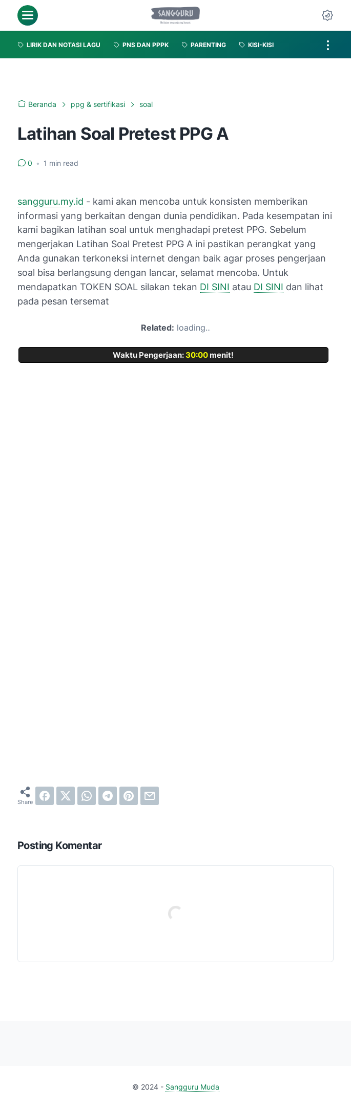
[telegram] (107, 796)
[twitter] (65, 796)
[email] (149, 796)
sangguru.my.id (50, 201)
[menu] (27, 15)
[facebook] (44, 796)
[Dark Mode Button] (327, 15)
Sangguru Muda (192, 1086)
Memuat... (175, 551)
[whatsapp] (86, 796)
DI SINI (215, 286)
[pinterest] (128, 796)
